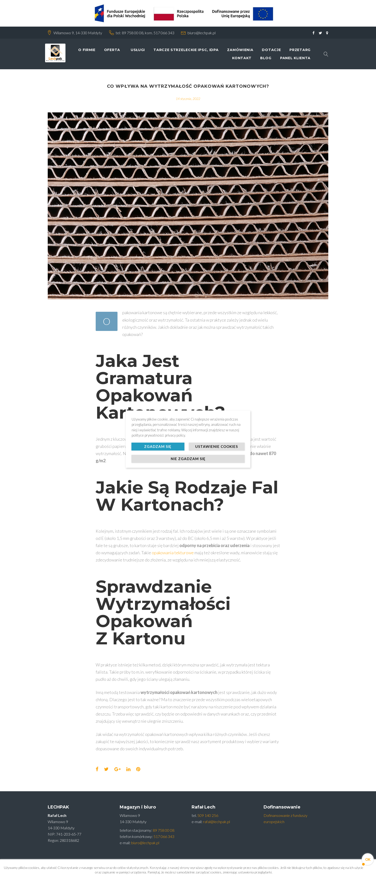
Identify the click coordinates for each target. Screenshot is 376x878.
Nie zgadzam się (188, 458)
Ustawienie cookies (216, 446)
